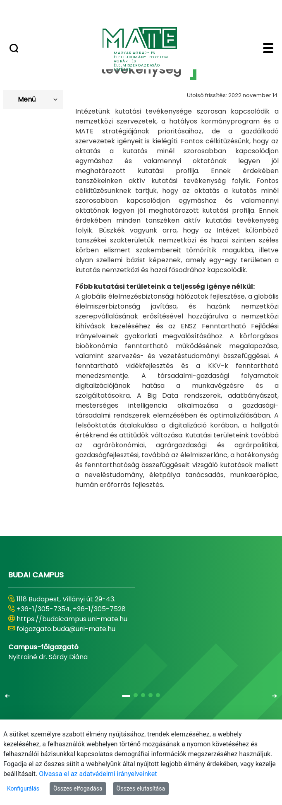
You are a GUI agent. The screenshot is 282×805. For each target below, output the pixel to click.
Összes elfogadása (78, 788)
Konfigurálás (23, 788)
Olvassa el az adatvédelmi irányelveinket (98, 774)
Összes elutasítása (141, 788)
